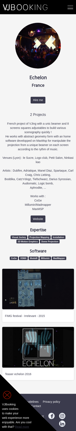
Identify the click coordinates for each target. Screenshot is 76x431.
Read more (22, 426)
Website (38, 219)
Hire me (38, 100)
